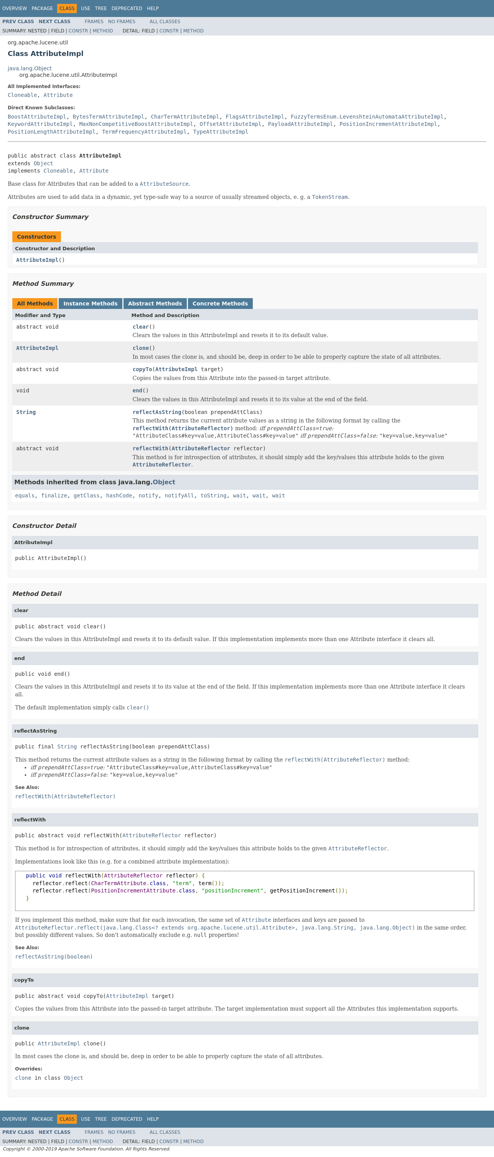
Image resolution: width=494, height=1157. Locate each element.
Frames (94, 21)
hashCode (119, 495)
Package (42, 8)
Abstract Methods (155, 303)
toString (213, 495)
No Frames (121, 21)
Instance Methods (90, 303)
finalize (54, 495)
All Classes (165, 21)
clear (141, 327)
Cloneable (22, 95)
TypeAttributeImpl (220, 132)
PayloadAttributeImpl (300, 124)
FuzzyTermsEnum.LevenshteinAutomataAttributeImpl (367, 117)
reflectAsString (157, 412)
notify (148, 495)
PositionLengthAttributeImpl (52, 132)
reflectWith (151, 448)
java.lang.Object (30, 68)
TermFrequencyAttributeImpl (144, 132)
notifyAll (179, 495)
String (26, 412)
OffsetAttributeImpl (230, 124)
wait (239, 495)
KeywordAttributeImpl (40, 124)
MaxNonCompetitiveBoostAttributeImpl (136, 124)
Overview (14, 8)
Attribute (58, 95)
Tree (101, 8)
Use (85, 8)
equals (25, 495)
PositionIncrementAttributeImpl (388, 124)
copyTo (142, 369)
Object (43, 163)
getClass (87, 495)
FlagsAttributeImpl (255, 117)
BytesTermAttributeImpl (108, 117)
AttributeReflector (201, 448)
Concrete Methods (220, 303)
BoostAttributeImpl (37, 117)
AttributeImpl (37, 260)
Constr (78, 31)
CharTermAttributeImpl (185, 117)
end (137, 390)
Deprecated (127, 8)
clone (141, 348)
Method (103, 31)
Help (153, 8)
